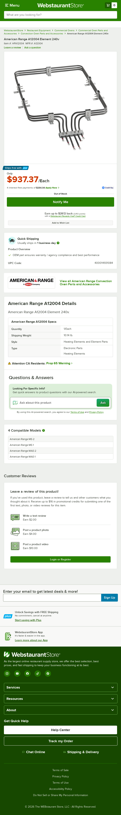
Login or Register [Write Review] (60, 559)
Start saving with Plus (28, 620)
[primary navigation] (12, 5)
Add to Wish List (60, 222)
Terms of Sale (60, 770)
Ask (103, 402)
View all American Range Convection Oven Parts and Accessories (86, 282)
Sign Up (109, 597)
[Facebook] (27, 673)
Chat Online (33, 752)
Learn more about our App (31, 640)
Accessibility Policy (60, 789)
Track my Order (60, 741)
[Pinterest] (48, 673)
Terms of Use (77, 412)
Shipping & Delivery (81, 752)
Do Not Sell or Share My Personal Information (60, 795)
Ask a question (32, 47)
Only (10, 173)
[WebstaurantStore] (53, 654)
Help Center (60, 730)
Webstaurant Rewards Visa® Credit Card (68, 216)
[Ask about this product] (60, 402)
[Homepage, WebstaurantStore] (60, 5)
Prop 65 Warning (58, 363)
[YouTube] (17, 673)
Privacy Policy (96, 412)
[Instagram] (7, 673)
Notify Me (60, 202)
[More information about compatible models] (43, 430)
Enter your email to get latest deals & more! (40, 591)
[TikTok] (38, 673)
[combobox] (60, 15)
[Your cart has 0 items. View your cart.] (111, 5)
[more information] (58, 243)
